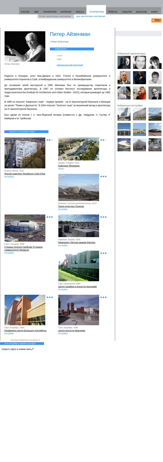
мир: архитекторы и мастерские (90, 16)
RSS (157, 20)
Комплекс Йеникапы (69, 165)
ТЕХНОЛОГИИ (49, 12)
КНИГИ (154, 12)
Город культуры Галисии (71, 206)
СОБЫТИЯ (127, 12)
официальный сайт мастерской (70, 65)
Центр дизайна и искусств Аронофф (77, 286)
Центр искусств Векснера (71, 330)
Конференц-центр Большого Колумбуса (25, 330)
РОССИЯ (25, 12)
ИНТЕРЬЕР (66, 12)
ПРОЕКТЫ (113, 12)
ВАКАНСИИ (141, 12)
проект (61, 169)
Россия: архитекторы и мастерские (55, 16)
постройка (9, 177)
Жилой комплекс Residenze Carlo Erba (24, 173)
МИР (36, 12)
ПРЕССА (80, 12)
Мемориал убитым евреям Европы (76, 242)
